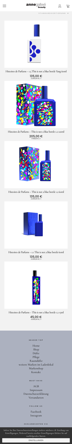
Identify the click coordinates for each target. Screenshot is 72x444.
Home (36, 345)
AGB (36, 386)
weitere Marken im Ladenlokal (36, 364)
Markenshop (36, 368)
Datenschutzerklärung (36, 394)
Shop (36, 349)
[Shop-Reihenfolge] (53, 13)
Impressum (36, 390)
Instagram (36, 415)
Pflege (36, 357)
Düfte (36, 353)
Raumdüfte (36, 361)
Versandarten (36, 397)
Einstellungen (36, 440)
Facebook (36, 411)
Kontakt (36, 372)
